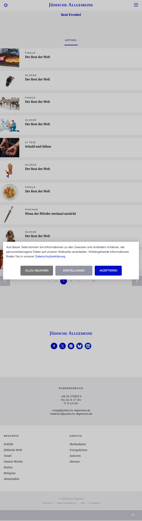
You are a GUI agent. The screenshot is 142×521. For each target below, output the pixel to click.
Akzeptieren (108, 270)
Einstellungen (74, 270)
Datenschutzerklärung (50, 256)
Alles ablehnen (36, 270)
